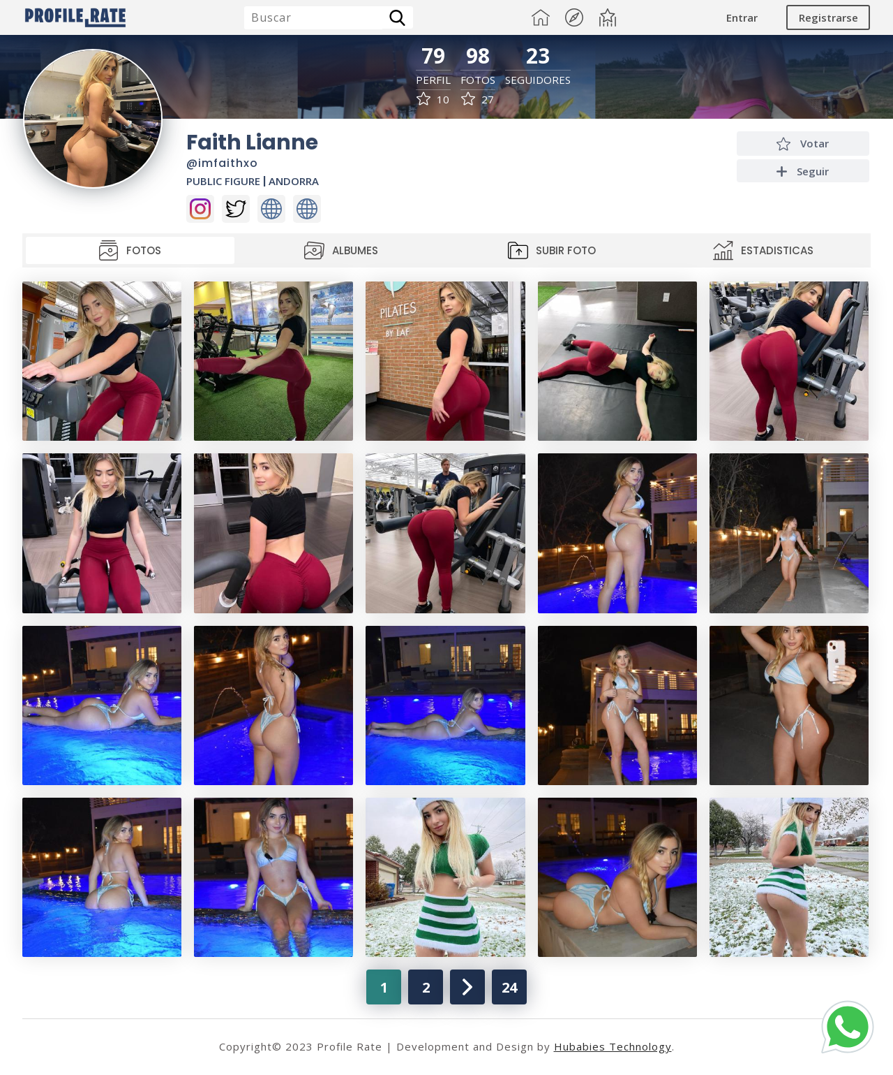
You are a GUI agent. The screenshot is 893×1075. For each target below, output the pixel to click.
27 (477, 99)
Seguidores (538, 80)
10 (433, 99)
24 (509, 987)
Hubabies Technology (613, 1046)
